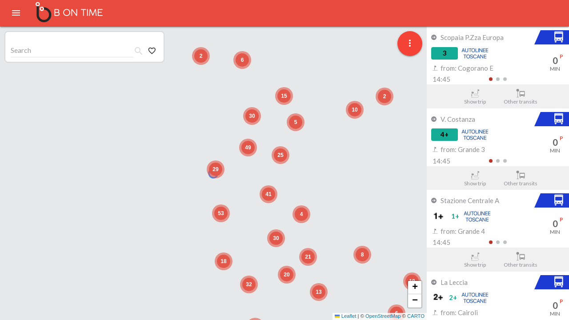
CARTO (416, 316)
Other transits (521, 97)
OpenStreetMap (383, 316)
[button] (215, 169)
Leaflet (345, 316)
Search (21, 50)
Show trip (475, 97)
